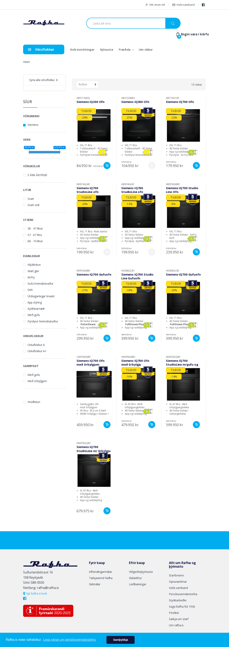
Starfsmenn (176, 575)
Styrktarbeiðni (177, 600)
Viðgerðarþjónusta (141, 572)
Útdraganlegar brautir (41, 296)
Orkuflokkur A (36, 345)
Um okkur (146, 49)
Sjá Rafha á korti (35, 593)
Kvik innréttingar (82, 49)
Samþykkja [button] (120, 639)
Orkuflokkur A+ (37, 351)
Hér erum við (155, 5)
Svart (31, 199)
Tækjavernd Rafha (100, 578)
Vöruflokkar (41, 49)
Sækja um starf (178, 619)
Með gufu (34, 315)
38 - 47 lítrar (35, 228)
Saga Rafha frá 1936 (182, 606)
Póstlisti (174, 613)
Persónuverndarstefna (183, 594)
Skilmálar (94, 584)
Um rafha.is (176, 625)
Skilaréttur (135, 578)
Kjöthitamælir (36, 309)
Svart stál (33, 205)
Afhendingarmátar (100, 572)
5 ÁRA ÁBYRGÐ (37, 175)
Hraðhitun (34, 402)
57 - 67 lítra (35, 235)
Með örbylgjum (37, 381)
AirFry (31, 277)
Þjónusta (106, 49)
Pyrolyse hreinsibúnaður (43, 321)
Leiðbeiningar (137, 584)
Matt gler (33, 271)
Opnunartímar (178, 581)
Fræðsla (124, 49)
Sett (30, 290)
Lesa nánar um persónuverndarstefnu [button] (69, 639)
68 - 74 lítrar (35, 241)
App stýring (35, 302)
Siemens (33, 125)
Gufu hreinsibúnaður (40, 283)
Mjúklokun (34, 265)
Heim (26, 62)
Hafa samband (183, 5)
